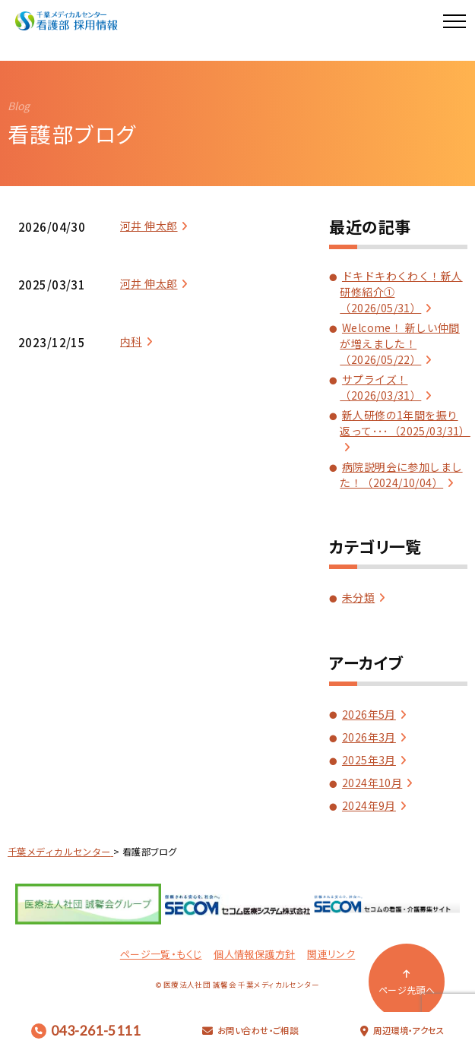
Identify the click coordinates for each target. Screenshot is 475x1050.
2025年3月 (369, 759)
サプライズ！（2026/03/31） (380, 387)
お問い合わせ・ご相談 (250, 1030)
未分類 (358, 597)
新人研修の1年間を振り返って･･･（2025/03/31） (405, 422)
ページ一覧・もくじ (161, 954)
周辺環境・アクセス (402, 1030)
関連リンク (331, 954)
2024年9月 (369, 805)
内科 (131, 341)
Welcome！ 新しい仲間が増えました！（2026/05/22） (400, 343)
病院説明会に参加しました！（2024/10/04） (401, 474)
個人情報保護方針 (254, 954)
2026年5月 (369, 714)
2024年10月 (372, 782)
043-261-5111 (85, 1031)
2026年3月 (369, 737)
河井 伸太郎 (149, 225)
